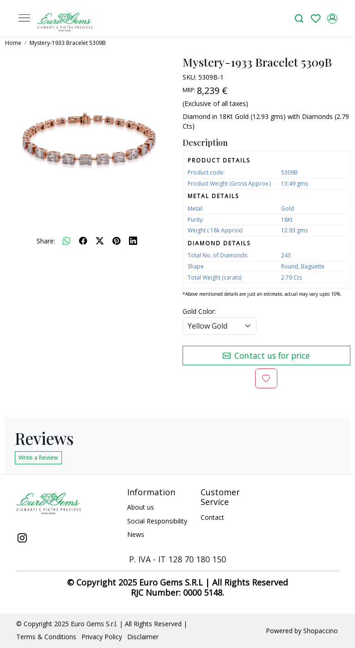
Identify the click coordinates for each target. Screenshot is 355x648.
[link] (299, 18)
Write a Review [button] (38, 457)
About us (140, 507)
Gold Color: (199, 311)
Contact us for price (266, 355)
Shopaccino (320, 630)
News (135, 534)
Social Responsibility (157, 521)
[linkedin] (133, 240)
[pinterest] (116, 240)
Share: (46, 241)
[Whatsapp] (66, 240)
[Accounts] (332, 18)
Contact (212, 517)
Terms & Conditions (46, 636)
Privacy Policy (101, 636)
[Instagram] (22, 539)
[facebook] (83, 240)
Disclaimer (143, 636)
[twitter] (100, 240)
